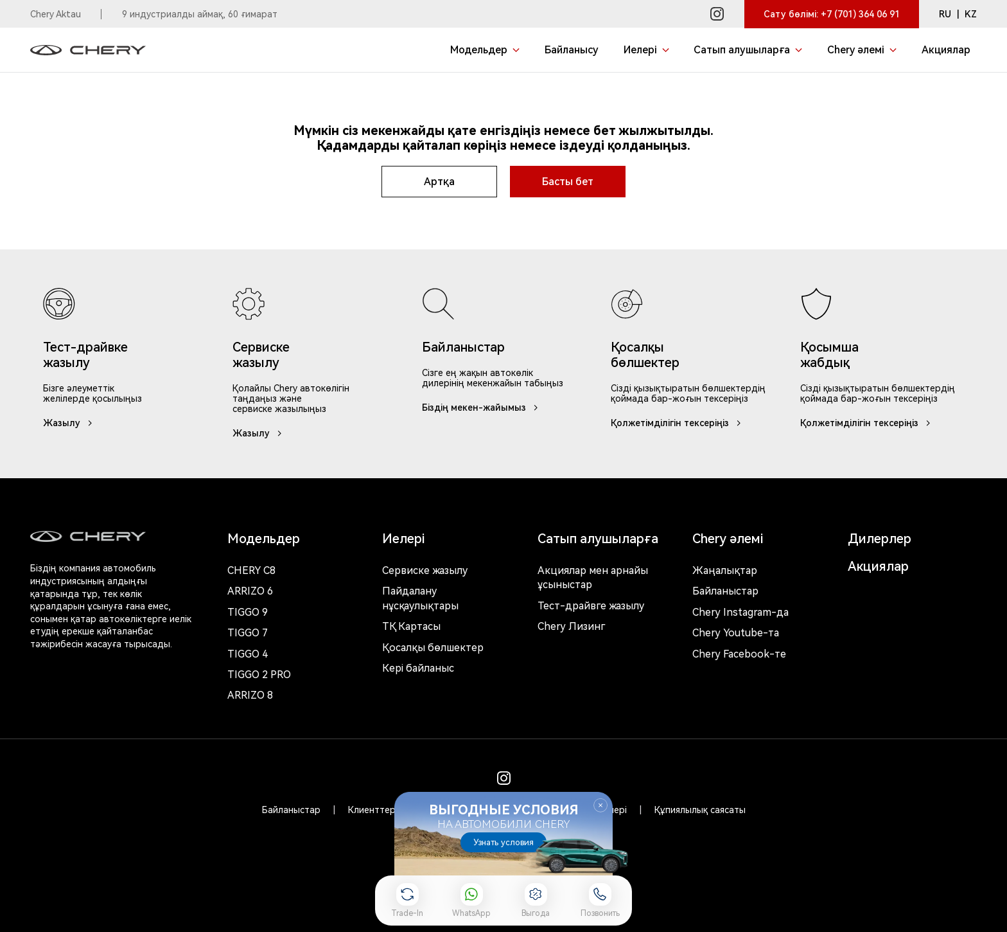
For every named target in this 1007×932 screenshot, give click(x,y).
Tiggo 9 (247, 612)
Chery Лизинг (571, 626)
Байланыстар (725, 591)
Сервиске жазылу (425, 570)
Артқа (439, 181)
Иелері (403, 538)
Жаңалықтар (724, 570)
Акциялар (878, 566)
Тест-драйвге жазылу (591, 606)
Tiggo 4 (247, 654)
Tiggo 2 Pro (259, 674)
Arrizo (250, 695)
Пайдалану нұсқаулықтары (420, 598)
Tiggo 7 (247, 633)
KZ (971, 14)
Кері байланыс (418, 668)
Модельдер (263, 538)
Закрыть (600, 805)
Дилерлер (879, 538)
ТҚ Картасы (411, 626)
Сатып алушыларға (598, 538)
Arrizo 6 (250, 591)
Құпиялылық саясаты (700, 810)
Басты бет (567, 181)
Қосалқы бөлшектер (433, 647)
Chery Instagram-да (740, 612)
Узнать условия (503, 842)
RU (945, 14)
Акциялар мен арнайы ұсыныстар (593, 577)
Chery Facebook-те (739, 654)
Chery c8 (251, 570)
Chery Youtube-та (735, 633)
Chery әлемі (727, 538)
